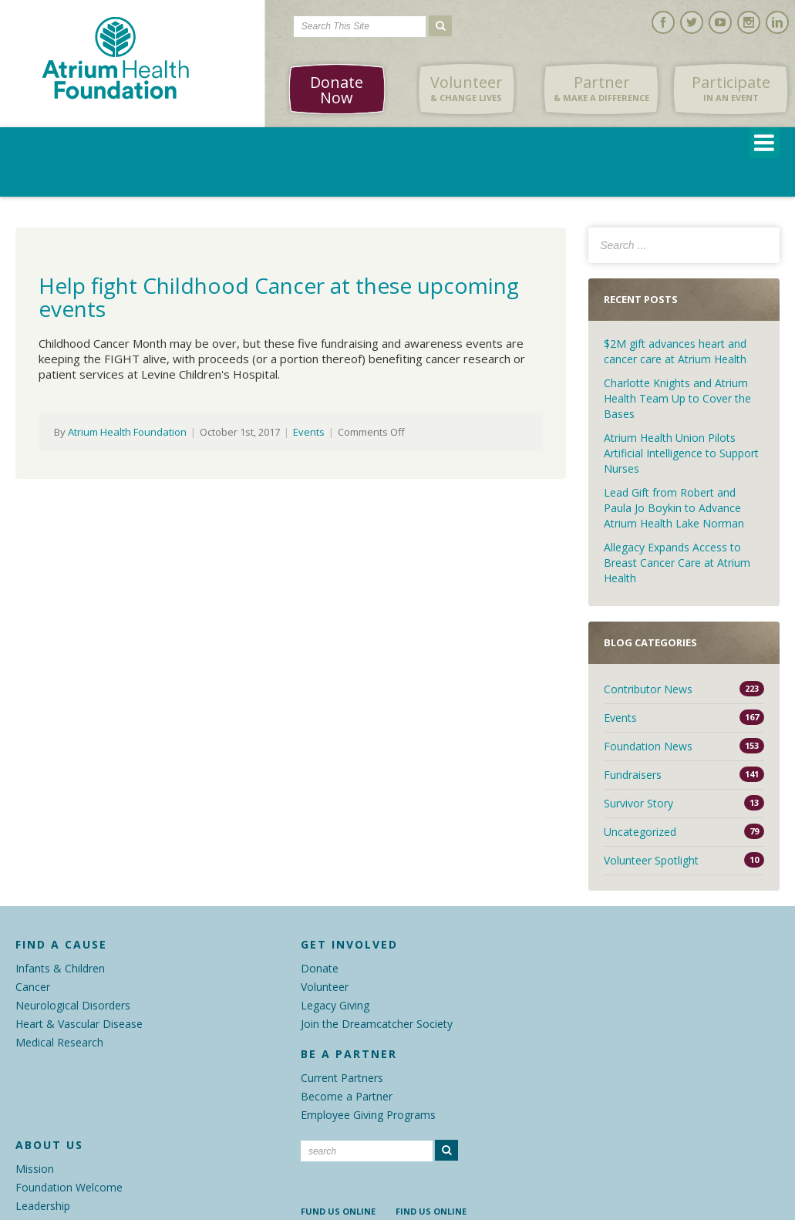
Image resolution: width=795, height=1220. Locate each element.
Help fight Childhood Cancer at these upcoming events (279, 297)
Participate (731, 89)
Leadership (42, 1205)
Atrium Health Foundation (127, 432)
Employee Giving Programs (368, 1114)
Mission (34, 1168)
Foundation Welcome (69, 1187)
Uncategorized (640, 831)
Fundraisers (633, 774)
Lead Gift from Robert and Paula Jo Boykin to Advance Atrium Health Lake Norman (674, 508)
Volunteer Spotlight (651, 860)
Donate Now (336, 90)
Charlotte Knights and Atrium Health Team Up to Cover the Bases (677, 398)
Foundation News (648, 746)
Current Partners (342, 1077)
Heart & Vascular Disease (79, 1023)
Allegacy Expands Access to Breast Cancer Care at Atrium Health (677, 562)
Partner (601, 89)
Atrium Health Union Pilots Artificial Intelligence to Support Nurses (681, 453)
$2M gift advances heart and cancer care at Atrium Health (677, 351)
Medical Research (59, 1042)
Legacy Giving (335, 1005)
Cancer (32, 986)
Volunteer (466, 89)
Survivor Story (638, 803)
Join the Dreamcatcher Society (377, 1023)
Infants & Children (60, 968)
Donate (320, 968)
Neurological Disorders (72, 1005)
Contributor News (648, 689)
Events (309, 432)
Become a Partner (346, 1096)
